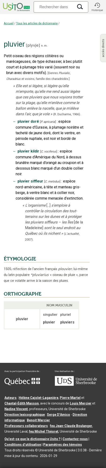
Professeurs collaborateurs (26, 426)
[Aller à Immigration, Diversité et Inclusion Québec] (22, 384)
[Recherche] (54, 7)
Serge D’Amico (58, 414)
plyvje (33, 45)
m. (45, 45)
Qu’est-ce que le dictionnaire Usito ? (32, 439)
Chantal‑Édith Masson (21, 403)
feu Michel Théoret (43, 431)
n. (42, 45)
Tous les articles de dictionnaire (37, 23)
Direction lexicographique (24, 414)
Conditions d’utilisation (22, 444)
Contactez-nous (75, 439)
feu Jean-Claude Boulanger (71, 426)
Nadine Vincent (16, 409)
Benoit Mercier (38, 420)
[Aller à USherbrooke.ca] (76, 384)
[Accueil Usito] (16, 7)
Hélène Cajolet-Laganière (38, 398)
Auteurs (10, 398)
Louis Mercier (81, 403)
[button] (97, 7)
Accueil (9, 23)
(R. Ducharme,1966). (67, 114)
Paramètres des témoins (62, 444)
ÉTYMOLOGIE (20, 259)
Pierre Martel (70, 398)
